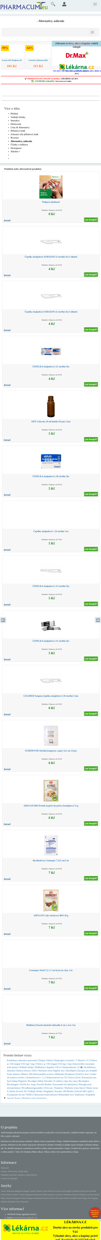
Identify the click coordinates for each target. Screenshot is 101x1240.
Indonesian (38, 1195)
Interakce (15, 120)
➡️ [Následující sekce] (98, 620)
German (57, 1191)
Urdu (17, 1202)
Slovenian (59, 1198)
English (69, 1191)
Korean (75, 1195)
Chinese (39, 1191)
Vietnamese (24, 1202)
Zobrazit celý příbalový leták (24, 134)
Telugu (84, 1198)
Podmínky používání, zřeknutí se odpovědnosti (19, 1175)
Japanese (51, 1195)
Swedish (73, 1198)
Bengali (26, 1191)
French (3, 1195)
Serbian (66, 1198)
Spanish (75, 1191)
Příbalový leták (18, 130)
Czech (45, 1191)
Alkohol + (15, 151)
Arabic (3, 1191)
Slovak (52, 1198)
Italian (45, 1195)
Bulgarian (19, 1191)
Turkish (4, 1202)
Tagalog (95, 1198)
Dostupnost (16, 148)
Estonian (82, 1191)
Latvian (90, 1195)
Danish (50, 1191)
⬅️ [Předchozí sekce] (3, 620)
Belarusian (11, 1191)
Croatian (21, 1195)
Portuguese (30, 1198)
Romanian (39, 1198)
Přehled (14, 113)
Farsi (88, 1191)
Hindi (15, 1195)
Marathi (96, 1195)
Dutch (8, 1198)
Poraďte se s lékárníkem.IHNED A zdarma (95, 1213)
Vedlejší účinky (18, 117)
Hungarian (29, 1195)
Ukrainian (11, 1202)
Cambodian (67, 1195)
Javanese (58, 1195)
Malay (3, 1198)
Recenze (15, 137)
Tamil (79, 1198)
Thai (89, 1198)
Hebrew (10, 1195)
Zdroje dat (5, 1168)
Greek (63, 1191)
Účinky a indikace (19, 144)
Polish (22, 1198)
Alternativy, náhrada (21, 141)
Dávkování (16, 124)
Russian (46, 1198)
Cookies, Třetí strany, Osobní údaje (14, 1171)
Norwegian (15, 1198)
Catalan (33, 1191)
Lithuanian (82, 1195)
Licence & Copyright (9, 1178)
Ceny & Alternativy (20, 127)
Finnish (93, 1191)
